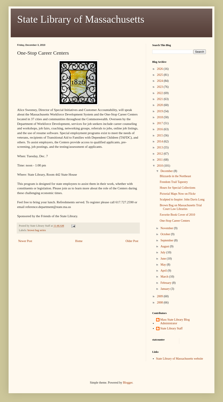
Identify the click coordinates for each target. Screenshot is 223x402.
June (163, 258)
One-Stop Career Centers (175, 220)
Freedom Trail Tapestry (174, 182)
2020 (160, 105)
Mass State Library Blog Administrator (175, 321)
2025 (160, 74)
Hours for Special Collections (177, 187)
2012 (160, 153)
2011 (160, 159)
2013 (160, 147)
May (163, 264)
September (167, 240)
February (166, 282)
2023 (160, 86)
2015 (160, 135)
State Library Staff (171, 328)
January (165, 288)
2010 (160, 165)
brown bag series (36, 230)
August (165, 246)
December (166, 171)
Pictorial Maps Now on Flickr (178, 193)
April (163, 270)
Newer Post (25, 241)
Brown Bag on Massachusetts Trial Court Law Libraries (181, 207)
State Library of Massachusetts (80, 19)
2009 (160, 296)
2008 (160, 302)
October (165, 234)
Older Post (132, 241)
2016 (160, 129)
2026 (160, 68)
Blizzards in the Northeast (175, 176)
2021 (160, 99)
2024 (160, 80)
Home (79, 241)
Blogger (127, 382)
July (163, 252)
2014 (160, 141)
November (167, 228)
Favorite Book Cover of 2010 (177, 214)
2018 (160, 117)
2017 (160, 123)
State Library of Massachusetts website (179, 358)
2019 (160, 111)
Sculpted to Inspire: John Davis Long (182, 199)
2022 (160, 93)
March (164, 276)
